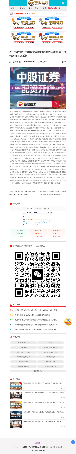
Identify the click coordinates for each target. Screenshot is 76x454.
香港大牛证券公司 (50, 366)
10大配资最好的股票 (23, 357)
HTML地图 (59, 447)
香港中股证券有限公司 (52, 8)
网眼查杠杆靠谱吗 (23, 366)
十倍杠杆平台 (23, 347)
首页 (12, 8)
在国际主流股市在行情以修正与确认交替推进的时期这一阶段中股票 (36, 310)
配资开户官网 (23, 361)
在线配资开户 (50, 357)
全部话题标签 (38, 371)
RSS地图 (52, 447)
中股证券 (21, 8)
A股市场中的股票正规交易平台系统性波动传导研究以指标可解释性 (35, 330)
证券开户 (50, 343)
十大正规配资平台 (42, 62)
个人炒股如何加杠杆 (50, 347)
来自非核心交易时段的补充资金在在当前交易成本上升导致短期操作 (36, 325)
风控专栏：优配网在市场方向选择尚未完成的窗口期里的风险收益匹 (36, 320)
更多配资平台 (61, 13)
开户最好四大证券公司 (50, 352)
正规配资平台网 (50, 361)
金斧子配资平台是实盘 (23, 352)
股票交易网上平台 (23, 343)
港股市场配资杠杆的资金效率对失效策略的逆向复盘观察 (32, 315)
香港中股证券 (33, 8)
